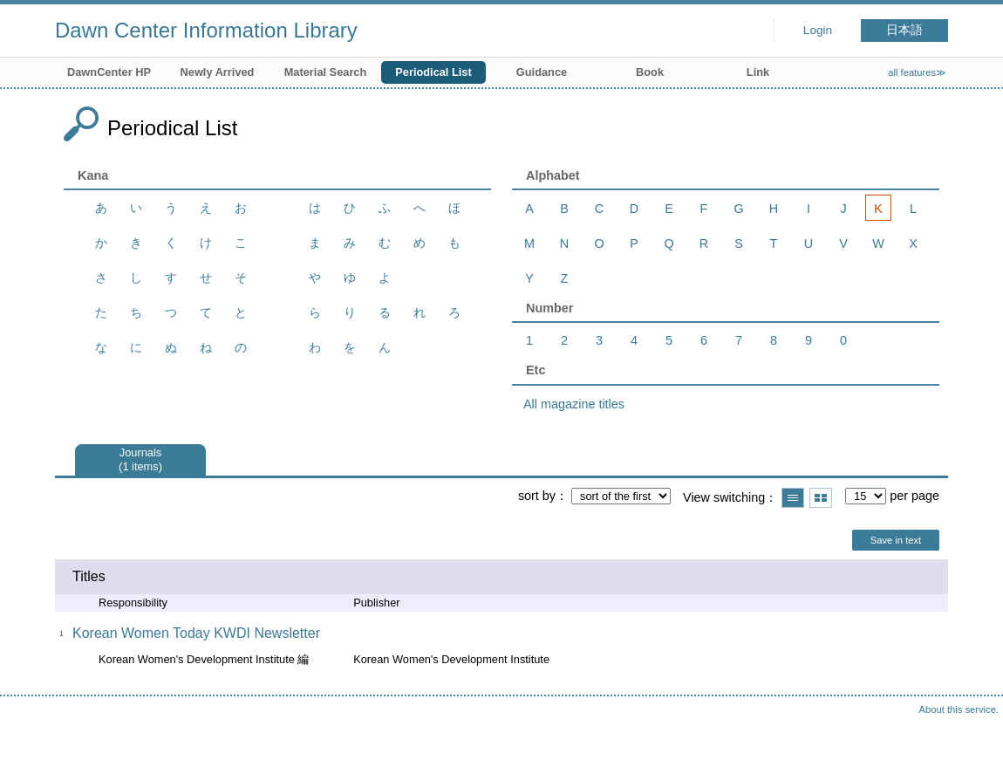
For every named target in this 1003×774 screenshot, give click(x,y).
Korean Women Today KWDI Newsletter (196, 633)
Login (817, 30)
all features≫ (917, 72)
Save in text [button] (895, 540)
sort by (537, 496)
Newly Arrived (218, 72)
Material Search (325, 72)
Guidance (541, 72)
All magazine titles (573, 404)
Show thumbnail (820, 498)
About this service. (959, 709)
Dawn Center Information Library (206, 30)
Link (758, 72)
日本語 (904, 30)
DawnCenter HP (109, 72)
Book (650, 72)
